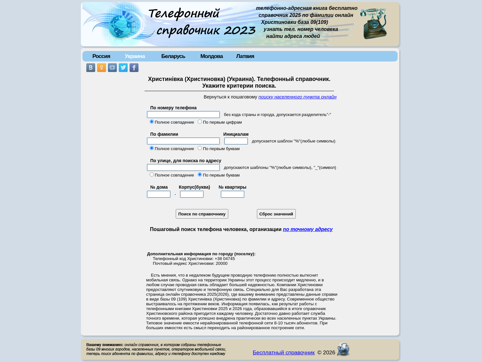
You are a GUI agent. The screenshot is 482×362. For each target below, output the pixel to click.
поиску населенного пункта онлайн (298, 96)
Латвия (245, 56)
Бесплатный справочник (284, 352)
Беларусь (173, 56)
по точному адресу (308, 229)
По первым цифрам (222, 122)
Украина (135, 56)
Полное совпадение (174, 122)
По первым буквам (221, 148)
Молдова (211, 56)
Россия (101, 56)
